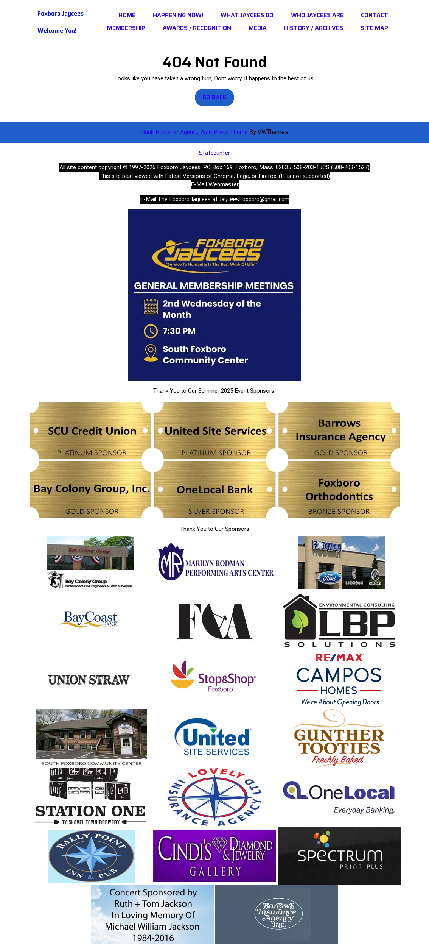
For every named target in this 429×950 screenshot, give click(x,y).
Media (258, 28)
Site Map (374, 28)
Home (126, 15)
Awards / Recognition (197, 28)
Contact (374, 15)
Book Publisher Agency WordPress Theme (195, 132)
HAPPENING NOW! (178, 15)
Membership (126, 28)
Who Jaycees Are (317, 15)
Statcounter (214, 153)
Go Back (218, 99)
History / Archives (313, 28)
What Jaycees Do (247, 15)
